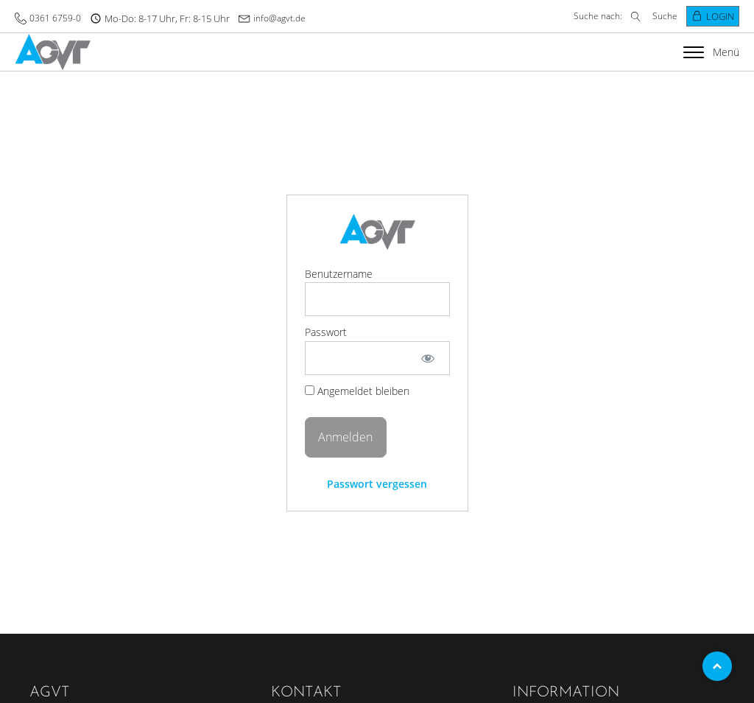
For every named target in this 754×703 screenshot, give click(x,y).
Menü (711, 52)
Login (720, 16)
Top (717, 666)
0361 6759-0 (55, 18)
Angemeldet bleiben (357, 391)
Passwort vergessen (377, 484)
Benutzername (339, 274)
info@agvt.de (279, 18)
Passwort (326, 332)
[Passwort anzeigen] (427, 358)
